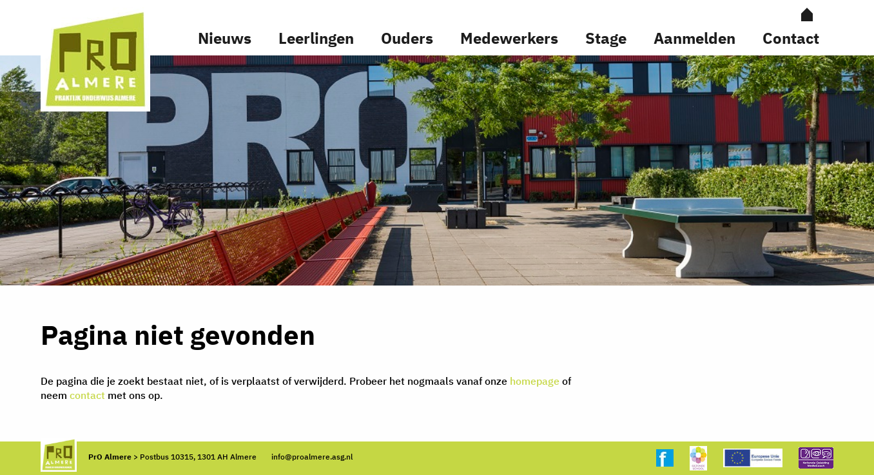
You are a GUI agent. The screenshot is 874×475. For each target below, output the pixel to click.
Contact (790, 38)
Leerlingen (316, 38)
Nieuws (224, 38)
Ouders (407, 38)
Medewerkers (509, 38)
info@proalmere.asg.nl (312, 456)
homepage (534, 380)
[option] (437, 170)
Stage (605, 38)
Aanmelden (694, 38)
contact (87, 395)
